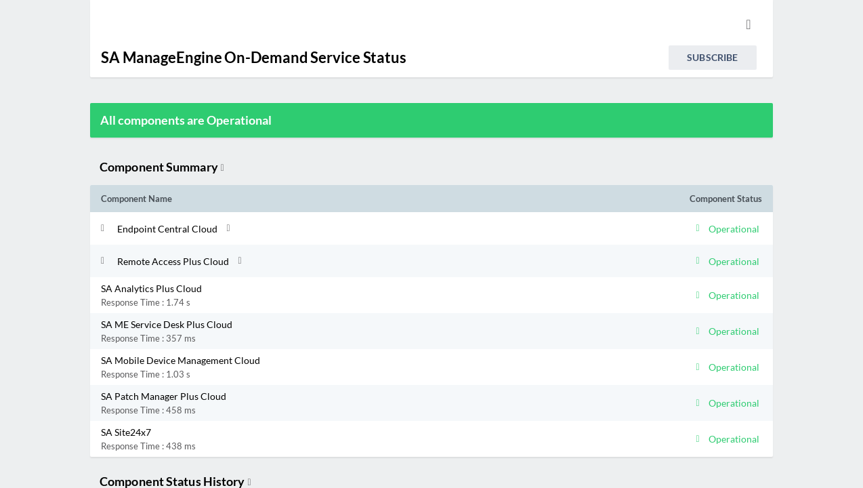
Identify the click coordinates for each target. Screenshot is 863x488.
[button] (349, 228)
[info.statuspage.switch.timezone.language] (748, 24)
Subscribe (712, 57)
